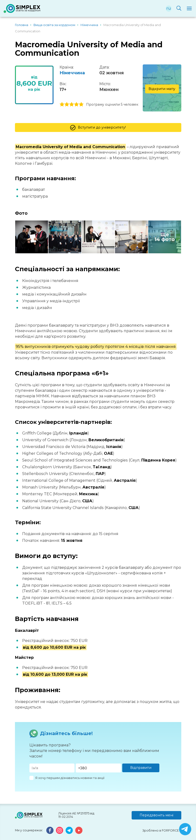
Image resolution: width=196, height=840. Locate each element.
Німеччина (72, 73)
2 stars (66, 104)
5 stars (81, 104)
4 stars (76, 104)
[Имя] (52, 768)
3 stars (71, 104)
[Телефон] (98, 768)
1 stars (62, 104)
